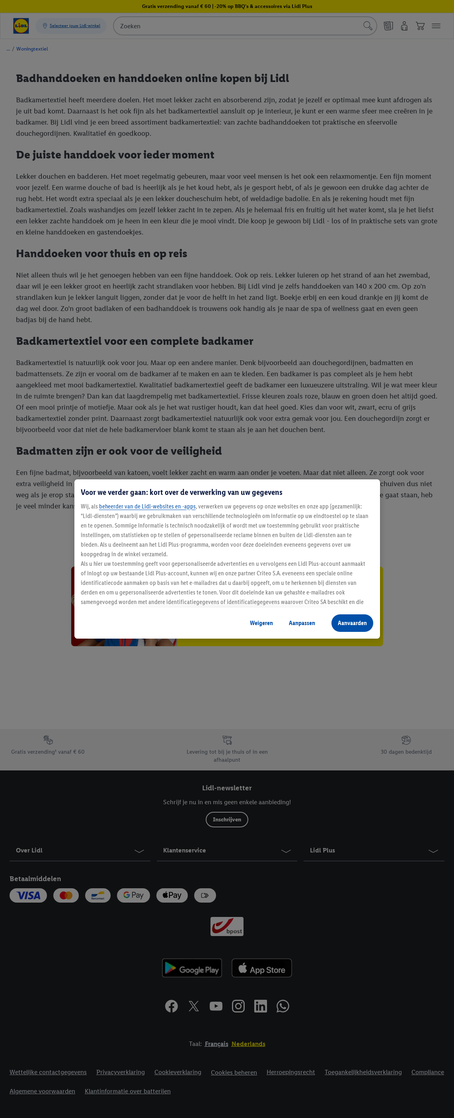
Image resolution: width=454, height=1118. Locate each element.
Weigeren (261, 623)
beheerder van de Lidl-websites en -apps (147, 506)
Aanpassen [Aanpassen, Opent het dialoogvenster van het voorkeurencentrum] (302, 623)
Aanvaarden (352, 623)
